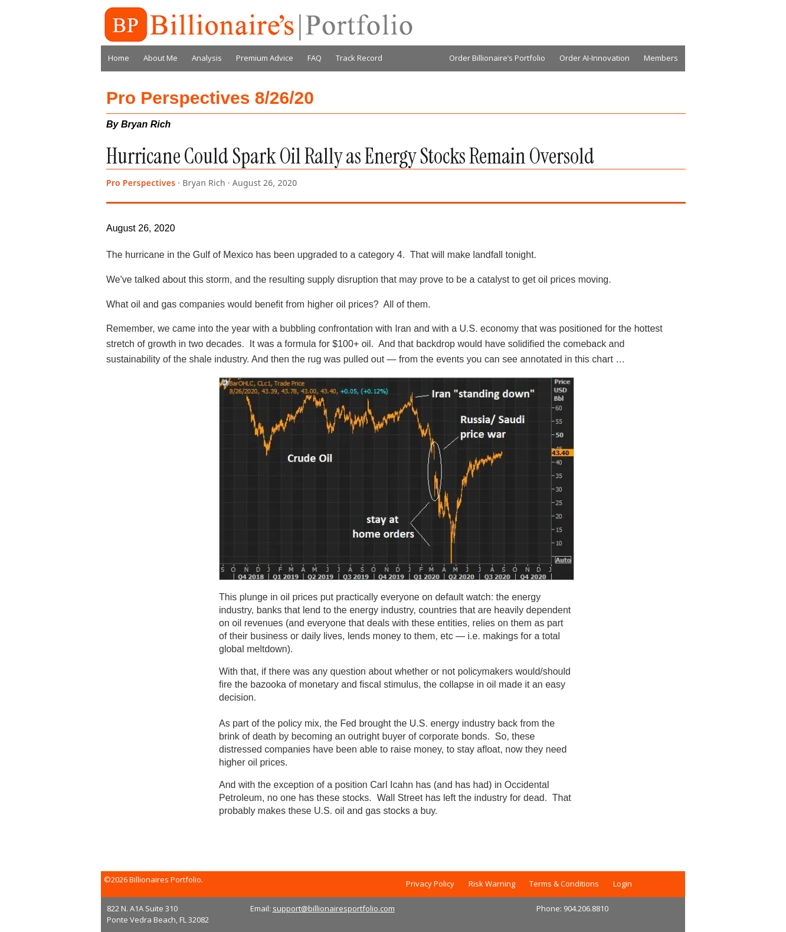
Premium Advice (264, 58)
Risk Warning (492, 883)
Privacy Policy (430, 883)
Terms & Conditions (564, 883)
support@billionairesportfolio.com (334, 908)
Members (661, 58)
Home (118, 58)
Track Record (359, 58)
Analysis (207, 58)
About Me (160, 58)
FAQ (314, 58)
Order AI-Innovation (594, 58)
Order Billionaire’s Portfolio (497, 58)
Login (622, 883)
